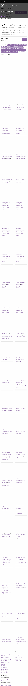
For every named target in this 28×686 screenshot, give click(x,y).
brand (20, 130)
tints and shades (19, 335)
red (5, 104)
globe (20, 457)
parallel (7, 202)
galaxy (17, 511)
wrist (21, 616)
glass (25, 562)
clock (17, 559)
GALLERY (3, 9)
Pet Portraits (3, 655)
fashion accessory (5, 132)
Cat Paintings (4, 667)
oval (19, 107)
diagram (17, 643)
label (3, 615)
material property (19, 382)
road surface (7, 478)
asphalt (3, 480)
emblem (17, 534)
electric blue (21, 105)
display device (20, 456)
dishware (20, 336)
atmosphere (18, 505)
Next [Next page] (8, 54)
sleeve (3, 128)
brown (17, 407)
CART (3, 16)
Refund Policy (18, 659)
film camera (7, 156)
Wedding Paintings (5, 660)
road (9, 482)
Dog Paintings (4, 665)
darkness (6, 433)
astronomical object (20, 510)
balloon (9, 107)
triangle (19, 128)
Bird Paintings (4, 670)
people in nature (19, 480)
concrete (3, 484)
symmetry (7, 207)
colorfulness (4, 452)
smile (17, 153)
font (9, 105)
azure (3, 407)
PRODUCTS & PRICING (7, 11)
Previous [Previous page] (4, 54)
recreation (4, 133)
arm (16, 613)
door (5, 583)
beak (19, 357)
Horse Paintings (4, 669)
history (19, 410)
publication (4, 506)
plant (19, 359)
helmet (20, 452)
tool (16, 639)
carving (7, 338)
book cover (9, 508)
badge (17, 533)
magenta (8, 133)
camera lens (4, 153)
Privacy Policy (18, 655)
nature (8, 452)
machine (3, 158)
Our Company (18, 654)
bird (16, 357)
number (22, 107)
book (3, 510)
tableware (7, 560)
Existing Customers (5, 680)
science (20, 511)
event (6, 109)
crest (21, 534)
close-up (9, 109)
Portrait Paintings (5, 657)
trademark (18, 133)
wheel (3, 109)
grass (19, 587)
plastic (24, 641)
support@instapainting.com (7, 679)
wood (6, 333)
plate (9, 562)
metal (5, 159)
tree (16, 359)
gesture (22, 639)
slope (17, 130)
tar (5, 480)
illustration (9, 431)
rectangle (20, 104)
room (25, 156)
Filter (24, 39)
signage (19, 109)
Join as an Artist (4, 672)
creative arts (8, 380)
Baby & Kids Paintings (6, 659)
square (3, 207)
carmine (24, 616)
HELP (2, 14)
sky (16, 557)
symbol (17, 105)
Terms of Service (18, 657)
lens (3, 159)
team (22, 156)
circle (3, 107)
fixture (19, 557)
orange (3, 505)
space (24, 454)
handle (3, 590)
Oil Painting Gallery (5, 654)
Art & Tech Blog (18, 660)
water (21, 359)
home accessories (22, 158)
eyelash (3, 333)
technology (18, 454)
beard (6, 359)
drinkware (4, 559)
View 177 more (21, 51)
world (17, 452)
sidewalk (5, 482)
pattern (6, 107)
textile (21, 380)
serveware (9, 559)
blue (5, 407)
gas (23, 104)
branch (19, 583)
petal (3, 104)
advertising (6, 510)
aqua (10, 407)
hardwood (8, 592)
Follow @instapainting (6, 685)
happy (23, 154)
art (7, 128)
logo (17, 109)
